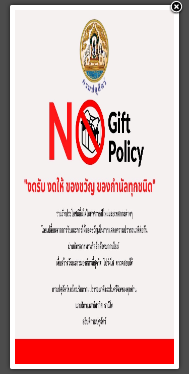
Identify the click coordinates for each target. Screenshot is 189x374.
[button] (176, 7)
